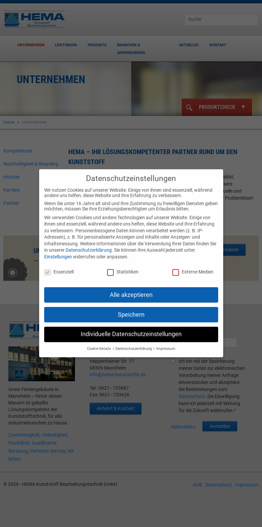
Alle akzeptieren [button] (131, 289)
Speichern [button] (131, 309)
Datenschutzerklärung (89, 245)
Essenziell (59, 266)
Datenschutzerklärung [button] (134, 343)
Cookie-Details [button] (99, 343)
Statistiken (123, 266)
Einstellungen (58, 251)
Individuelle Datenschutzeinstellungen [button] (131, 329)
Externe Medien (192, 266)
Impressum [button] (165, 343)
